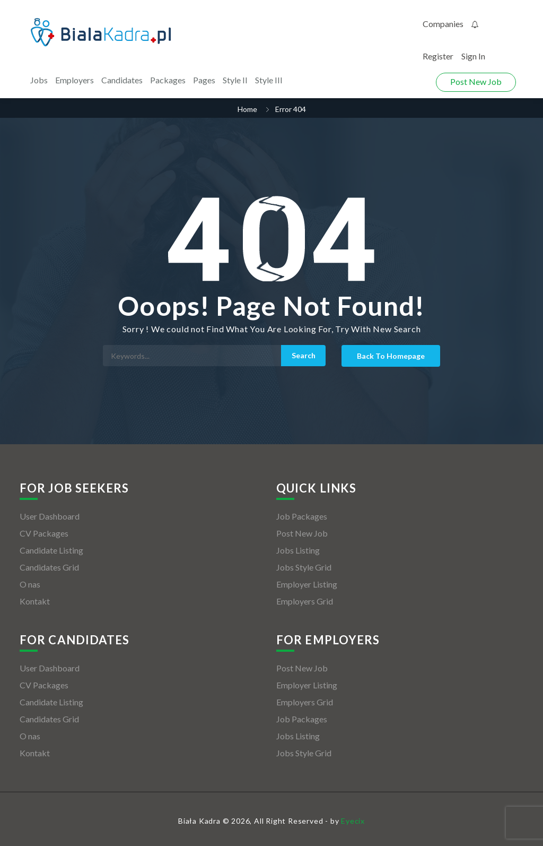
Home (247, 109)
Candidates (122, 80)
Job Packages (301, 516)
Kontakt (35, 601)
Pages (204, 80)
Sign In (473, 56)
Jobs (39, 80)
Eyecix (353, 820)
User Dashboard (50, 516)
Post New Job (476, 81)
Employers (74, 80)
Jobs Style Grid (303, 567)
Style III (269, 80)
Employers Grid (304, 601)
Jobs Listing (298, 550)
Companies (443, 24)
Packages (168, 80)
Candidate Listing (51, 550)
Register (438, 56)
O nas (30, 584)
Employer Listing (306, 584)
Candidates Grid (49, 567)
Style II (235, 80)
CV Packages (44, 533)
